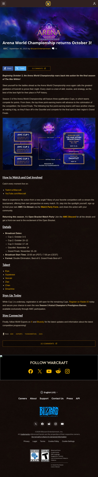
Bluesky (40, 322)
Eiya (7, 271)
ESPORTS (19, 334)
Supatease (10, 275)
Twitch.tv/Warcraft (13, 190)
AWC (12, 334)
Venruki (8, 278)
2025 (40, 334)
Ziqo (7, 282)
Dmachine (9, 289)
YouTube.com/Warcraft (15, 193)
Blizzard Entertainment (41, 48)
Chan (7, 285)
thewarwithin (30, 334)
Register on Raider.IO (79, 302)
